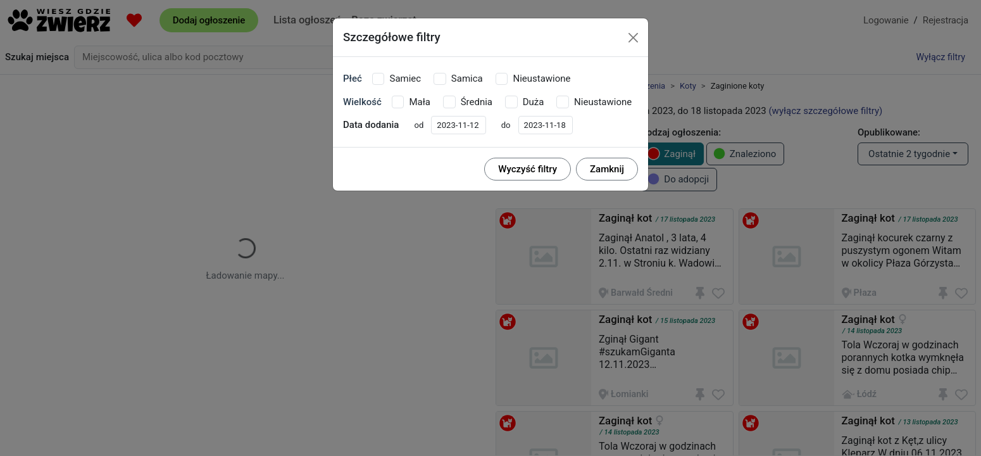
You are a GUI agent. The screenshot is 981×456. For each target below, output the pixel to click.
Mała (419, 102)
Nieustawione (541, 78)
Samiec (405, 78)
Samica (467, 78)
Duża (533, 102)
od (418, 125)
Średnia (476, 102)
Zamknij (607, 169)
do (506, 125)
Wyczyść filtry (527, 169)
